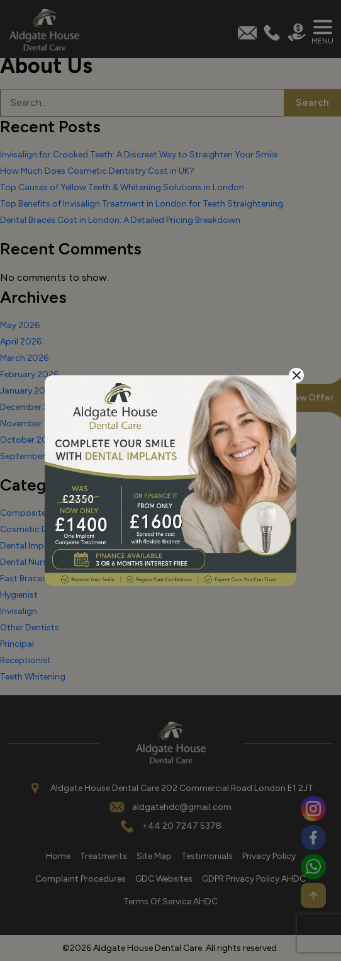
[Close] (296, 375)
